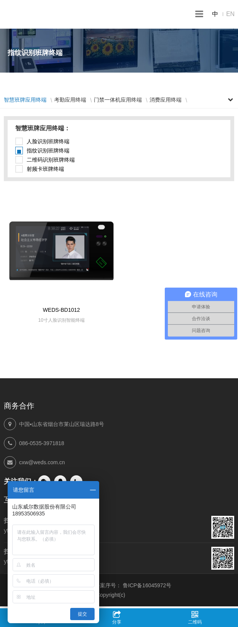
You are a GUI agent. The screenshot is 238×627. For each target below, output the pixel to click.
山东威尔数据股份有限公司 (38, 14)
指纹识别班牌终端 (48, 150)
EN (230, 14)
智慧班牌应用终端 (25, 100)
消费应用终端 (166, 100)
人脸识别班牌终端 (48, 141)
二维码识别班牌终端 (51, 160)
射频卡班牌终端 (45, 169)
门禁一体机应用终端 (118, 100)
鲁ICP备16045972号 (147, 585)
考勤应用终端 (70, 100)
